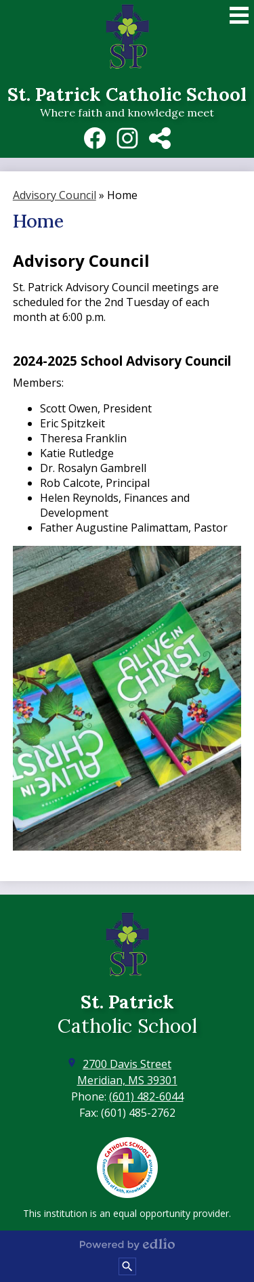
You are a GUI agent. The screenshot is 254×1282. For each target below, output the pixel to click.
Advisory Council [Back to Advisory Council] (54, 195)
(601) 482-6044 (146, 1096)
